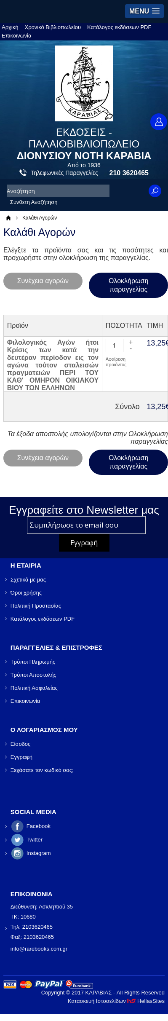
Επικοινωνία (17, 35)
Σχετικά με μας (28, 579)
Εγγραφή (21, 757)
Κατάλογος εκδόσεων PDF (119, 27)
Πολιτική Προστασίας (36, 606)
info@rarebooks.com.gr (39, 949)
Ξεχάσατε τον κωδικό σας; (42, 770)
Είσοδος (21, 744)
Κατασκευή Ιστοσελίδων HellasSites (116, 1001)
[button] (144, 11)
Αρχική (10, 27)
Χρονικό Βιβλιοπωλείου (53, 27)
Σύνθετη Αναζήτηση (34, 202)
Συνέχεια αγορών (43, 280)
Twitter (35, 839)
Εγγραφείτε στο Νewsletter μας (84, 510)
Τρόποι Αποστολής (33, 675)
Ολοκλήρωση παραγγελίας (128, 285)
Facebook (39, 826)
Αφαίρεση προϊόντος (116, 361)
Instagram (39, 853)
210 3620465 (129, 173)
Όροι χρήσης (26, 593)
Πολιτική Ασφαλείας (34, 688)
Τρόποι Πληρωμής (33, 662)
